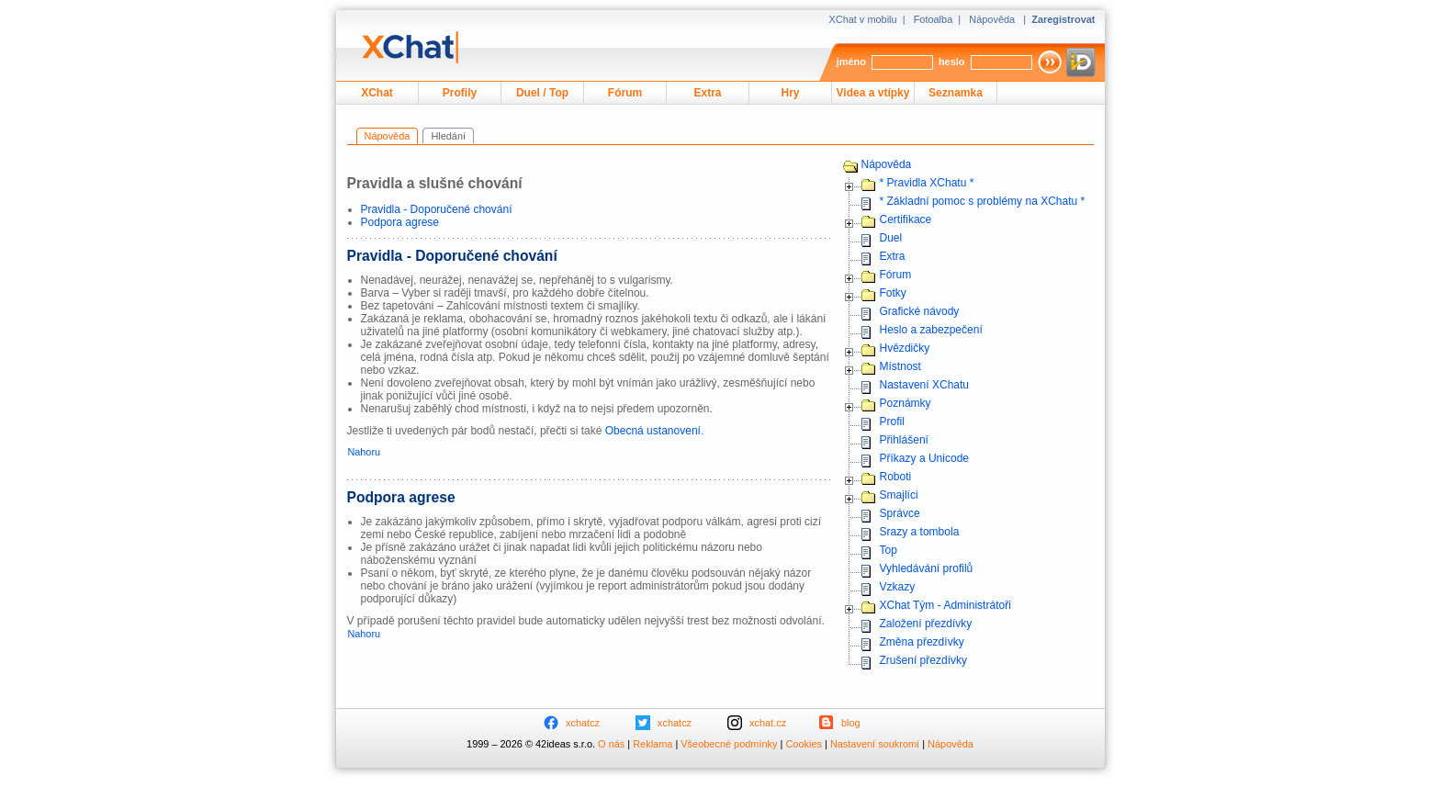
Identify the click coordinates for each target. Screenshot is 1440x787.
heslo (952, 61)
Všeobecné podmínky (729, 743)
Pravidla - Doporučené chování (436, 209)
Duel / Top (542, 92)
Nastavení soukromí (874, 743)
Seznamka (955, 92)
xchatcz (583, 722)
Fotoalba (933, 19)
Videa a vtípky (873, 92)
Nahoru (364, 451)
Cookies (803, 743)
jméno (851, 61)
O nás (611, 743)
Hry (790, 92)
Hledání (448, 135)
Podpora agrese (400, 222)
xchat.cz (767, 722)
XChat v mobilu (862, 19)
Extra (707, 92)
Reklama (652, 743)
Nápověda (992, 19)
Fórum (625, 92)
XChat (377, 92)
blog (851, 722)
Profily (460, 92)
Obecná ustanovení (653, 430)
